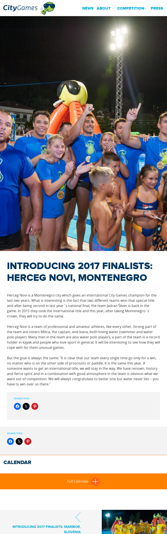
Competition (130, 8)
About (104, 8)
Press (157, 8)
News (88, 8)
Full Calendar (83, 481)
